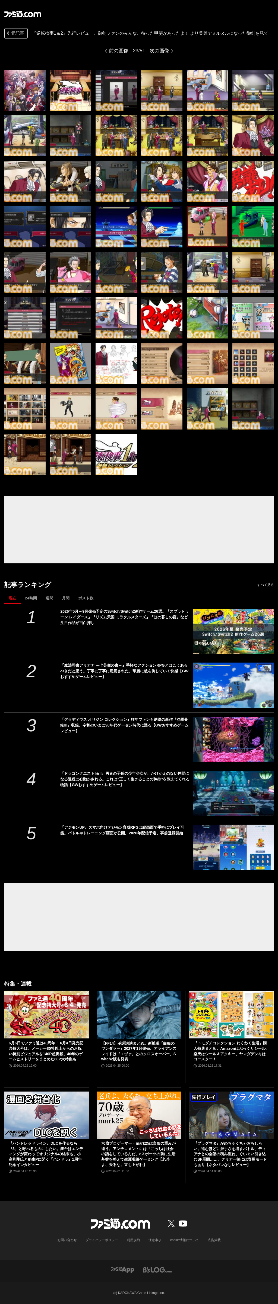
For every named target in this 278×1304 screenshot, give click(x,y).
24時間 (31, 598)
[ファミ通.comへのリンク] (22, 14)
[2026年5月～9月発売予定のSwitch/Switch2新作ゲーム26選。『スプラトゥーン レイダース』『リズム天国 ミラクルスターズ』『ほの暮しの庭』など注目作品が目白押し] (233, 631)
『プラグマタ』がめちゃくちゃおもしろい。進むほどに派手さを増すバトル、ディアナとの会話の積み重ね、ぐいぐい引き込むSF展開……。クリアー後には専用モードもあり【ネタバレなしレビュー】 (230, 1154)
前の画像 (118, 50)
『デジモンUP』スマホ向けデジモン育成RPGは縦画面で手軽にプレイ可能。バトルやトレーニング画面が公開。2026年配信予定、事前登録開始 (122, 830)
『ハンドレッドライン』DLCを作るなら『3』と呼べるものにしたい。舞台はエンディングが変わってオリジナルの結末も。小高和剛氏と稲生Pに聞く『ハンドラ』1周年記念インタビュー (46, 1154)
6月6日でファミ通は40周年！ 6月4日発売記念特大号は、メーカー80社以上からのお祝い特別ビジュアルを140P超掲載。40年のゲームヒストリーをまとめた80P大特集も (46, 1051)
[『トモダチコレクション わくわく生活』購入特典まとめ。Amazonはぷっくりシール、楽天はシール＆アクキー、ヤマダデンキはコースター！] (231, 1015)
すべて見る (265, 585)
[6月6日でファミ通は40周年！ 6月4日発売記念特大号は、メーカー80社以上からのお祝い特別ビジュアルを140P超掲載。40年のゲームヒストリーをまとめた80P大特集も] (46, 1015)
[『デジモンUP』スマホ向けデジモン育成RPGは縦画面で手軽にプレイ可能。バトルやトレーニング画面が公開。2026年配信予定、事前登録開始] (233, 847)
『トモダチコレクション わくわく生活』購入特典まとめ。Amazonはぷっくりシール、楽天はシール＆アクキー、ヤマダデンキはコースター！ (231, 1051)
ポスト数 (85, 598)
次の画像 (159, 50)
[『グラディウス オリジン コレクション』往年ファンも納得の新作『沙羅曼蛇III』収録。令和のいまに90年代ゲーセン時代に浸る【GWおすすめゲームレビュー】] (233, 739)
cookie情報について (184, 1240)
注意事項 (155, 1240)
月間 (66, 598)
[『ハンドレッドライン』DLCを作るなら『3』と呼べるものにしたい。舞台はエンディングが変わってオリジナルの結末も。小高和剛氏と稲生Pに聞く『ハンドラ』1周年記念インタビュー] (46, 1115)
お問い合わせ (67, 1240)
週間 (49, 598)
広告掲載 (214, 1240)
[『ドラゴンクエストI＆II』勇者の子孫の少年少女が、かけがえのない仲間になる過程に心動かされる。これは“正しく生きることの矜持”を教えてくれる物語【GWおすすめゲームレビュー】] (233, 793)
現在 (12, 598)
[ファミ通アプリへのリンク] (122, 1269)
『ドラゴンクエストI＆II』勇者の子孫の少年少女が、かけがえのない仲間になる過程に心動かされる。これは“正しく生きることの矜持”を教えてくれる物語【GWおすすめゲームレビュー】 (124, 779)
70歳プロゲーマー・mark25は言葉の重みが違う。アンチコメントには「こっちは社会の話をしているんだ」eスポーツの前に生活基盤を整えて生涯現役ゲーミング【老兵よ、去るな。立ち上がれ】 (138, 1154)
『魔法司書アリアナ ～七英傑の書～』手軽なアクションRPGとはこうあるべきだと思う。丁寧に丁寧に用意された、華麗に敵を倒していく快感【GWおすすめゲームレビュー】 (124, 671)
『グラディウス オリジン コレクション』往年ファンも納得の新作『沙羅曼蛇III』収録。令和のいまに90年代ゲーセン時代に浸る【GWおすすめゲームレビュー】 (124, 725)
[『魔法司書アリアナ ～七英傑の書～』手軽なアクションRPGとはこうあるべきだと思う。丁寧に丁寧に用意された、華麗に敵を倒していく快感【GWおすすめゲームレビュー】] (233, 685)
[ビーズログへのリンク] (157, 1269)
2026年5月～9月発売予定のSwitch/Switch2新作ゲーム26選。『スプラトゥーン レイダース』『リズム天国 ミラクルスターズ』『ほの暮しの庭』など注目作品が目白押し (124, 617)
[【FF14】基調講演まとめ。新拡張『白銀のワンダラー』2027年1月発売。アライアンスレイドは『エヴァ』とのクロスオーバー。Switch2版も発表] (139, 1015)
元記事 (15, 34)
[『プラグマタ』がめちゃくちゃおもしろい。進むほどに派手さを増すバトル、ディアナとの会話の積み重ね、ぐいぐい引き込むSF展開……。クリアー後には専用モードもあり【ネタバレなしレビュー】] (231, 1115)
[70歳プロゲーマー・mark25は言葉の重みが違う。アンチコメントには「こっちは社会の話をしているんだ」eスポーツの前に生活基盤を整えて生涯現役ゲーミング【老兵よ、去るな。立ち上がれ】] (139, 1115)
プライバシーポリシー (102, 1240)
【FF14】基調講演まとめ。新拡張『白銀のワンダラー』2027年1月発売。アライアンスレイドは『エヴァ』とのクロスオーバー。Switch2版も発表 (138, 1051)
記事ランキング (27, 584)
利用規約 (133, 1240)
